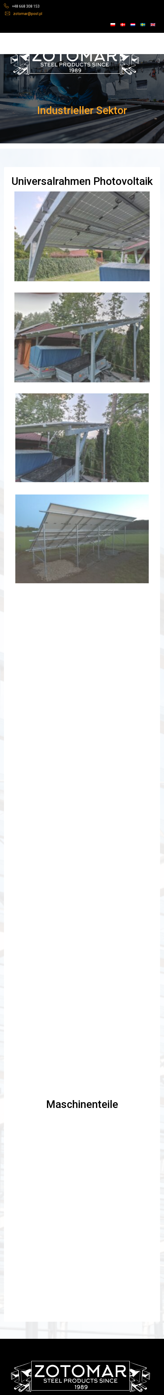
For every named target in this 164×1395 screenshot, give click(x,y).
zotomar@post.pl (27, 14)
